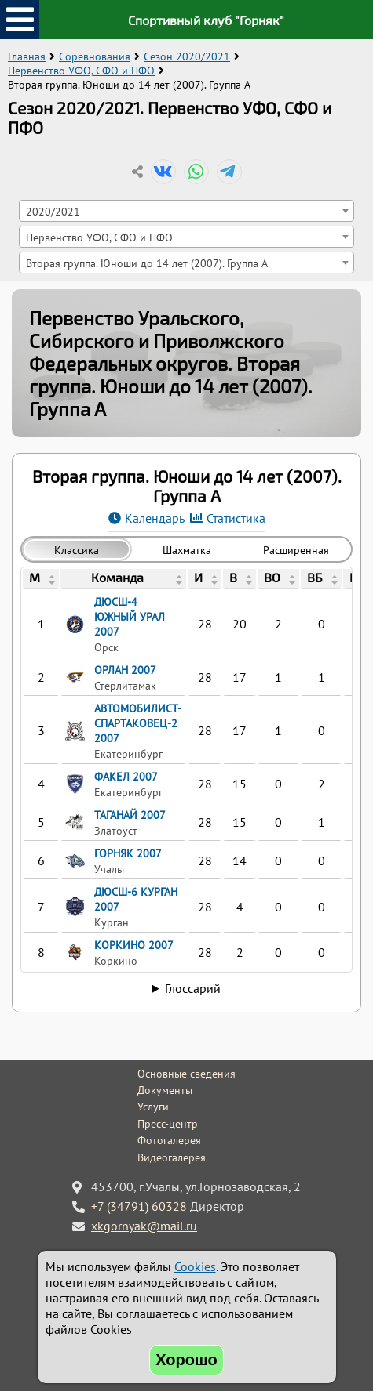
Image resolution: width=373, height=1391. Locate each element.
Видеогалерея (171, 1157)
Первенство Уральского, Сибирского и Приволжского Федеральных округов (156, 340)
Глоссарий (193, 988)
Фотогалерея (169, 1140)
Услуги (153, 1106)
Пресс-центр (167, 1123)
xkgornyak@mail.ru (144, 1225)
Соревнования (94, 56)
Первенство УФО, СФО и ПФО (81, 70)
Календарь (155, 518)
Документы (164, 1090)
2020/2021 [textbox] (53, 211)
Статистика (236, 518)
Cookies (195, 1266)
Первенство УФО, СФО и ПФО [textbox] (99, 237)
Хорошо (186, 1359)
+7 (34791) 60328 (139, 1206)
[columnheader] (41, 579)
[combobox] (187, 211)
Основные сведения (186, 1073)
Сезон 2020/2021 (187, 56)
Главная (27, 56)
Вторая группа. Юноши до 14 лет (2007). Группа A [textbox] (147, 262)
